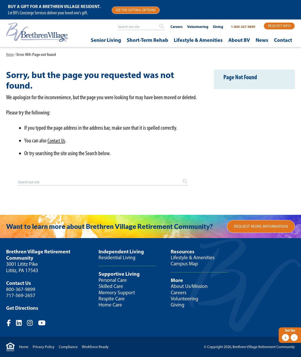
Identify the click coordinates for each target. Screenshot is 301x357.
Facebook (10, 323)
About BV (239, 39)
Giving (214, 27)
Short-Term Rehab (147, 39)
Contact (283, 39)
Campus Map (185, 264)
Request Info (279, 26)
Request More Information (261, 226)
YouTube (45, 323)
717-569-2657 (20, 296)
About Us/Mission (190, 287)
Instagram (33, 323)
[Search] (158, 26)
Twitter (21, 323)
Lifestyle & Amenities (198, 39)
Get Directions (22, 308)
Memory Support (117, 293)
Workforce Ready (95, 347)
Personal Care (113, 280)
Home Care (111, 305)
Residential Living (117, 258)
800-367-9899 (20, 290)
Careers (173, 27)
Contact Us (57, 140)
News (262, 39)
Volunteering (194, 27)
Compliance (68, 347)
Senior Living (106, 39)
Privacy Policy (44, 347)
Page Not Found (244, 78)
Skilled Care (111, 287)
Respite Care (112, 299)
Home (10, 55)
